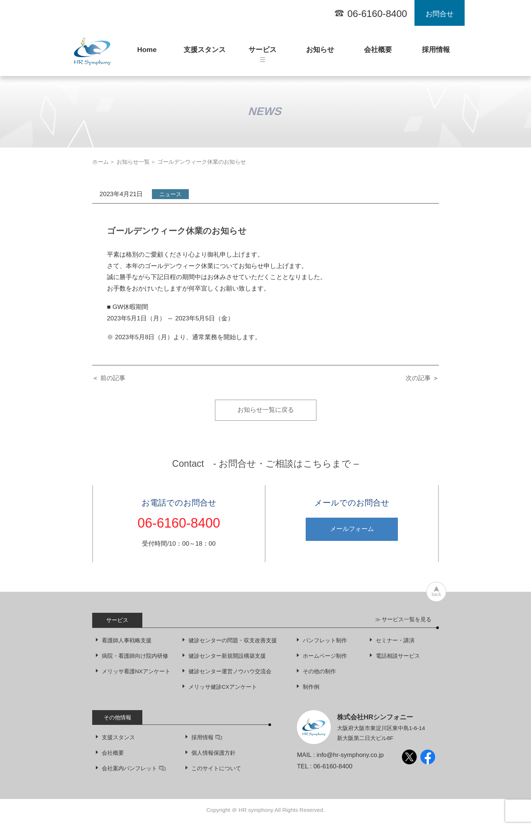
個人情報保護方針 (213, 753)
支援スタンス (205, 53)
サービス (263, 54)
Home (147, 53)
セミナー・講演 (395, 640)
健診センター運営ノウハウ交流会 (229, 671)
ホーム (100, 162)
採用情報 (436, 53)
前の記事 (112, 378)
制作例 (311, 687)
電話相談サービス (398, 656)
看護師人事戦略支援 (127, 640)
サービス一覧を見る (406, 619)
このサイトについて (216, 768)
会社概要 (378, 53)
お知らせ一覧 (133, 162)
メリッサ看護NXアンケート (136, 671)
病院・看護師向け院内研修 (135, 656)
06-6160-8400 (377, 13)
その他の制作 (319, 671)
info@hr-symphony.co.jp (350, 754)
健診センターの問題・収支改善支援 (232, 640)
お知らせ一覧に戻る (265, 409)
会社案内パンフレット (134, 768)
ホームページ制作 (325, 656)
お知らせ (320, 53)
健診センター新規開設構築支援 (227, 656)
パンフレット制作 (325, 640)
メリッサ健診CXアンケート (222, 687)
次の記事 (418, 378)
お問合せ (440, 14)
